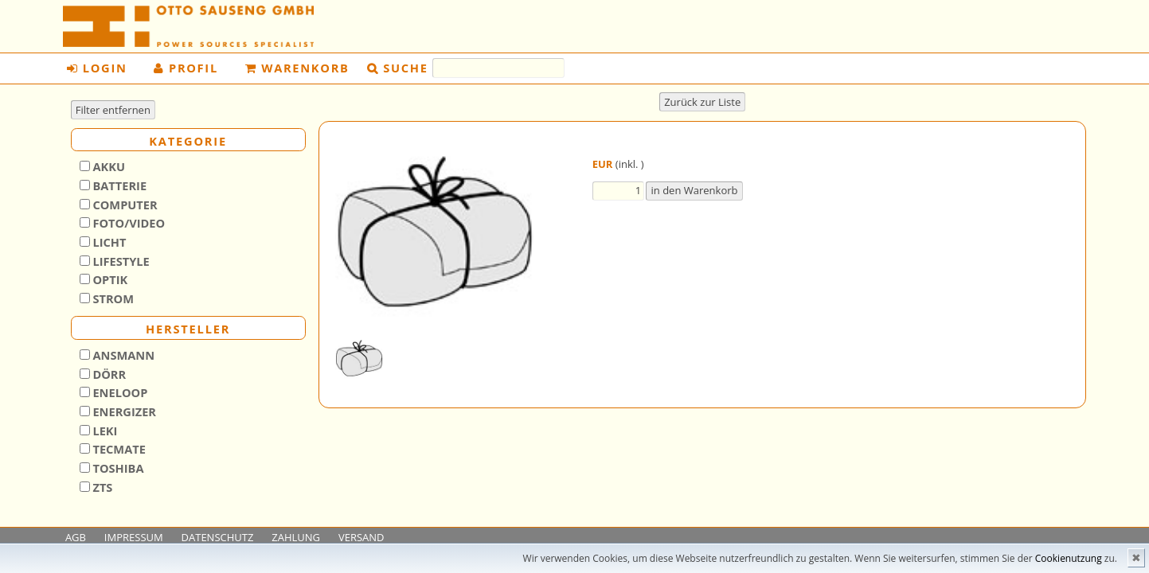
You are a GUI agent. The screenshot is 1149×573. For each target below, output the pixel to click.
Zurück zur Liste (702, 102)
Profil (186, 68)
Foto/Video (128, 223)
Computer (124, 204)
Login (97, 68)
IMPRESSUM (133, 537)
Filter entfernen (113, 110)
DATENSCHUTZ (218, 537)
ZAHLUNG (296, 537)
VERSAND (361, 537)
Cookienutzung (1068, 558)
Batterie (118, 185)
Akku (107, 166)
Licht (108, 242)
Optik (109, 279)
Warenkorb (297, 68)
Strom (112, 298)
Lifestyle (120, 261)
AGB (75, 537)
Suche (405, 68)
